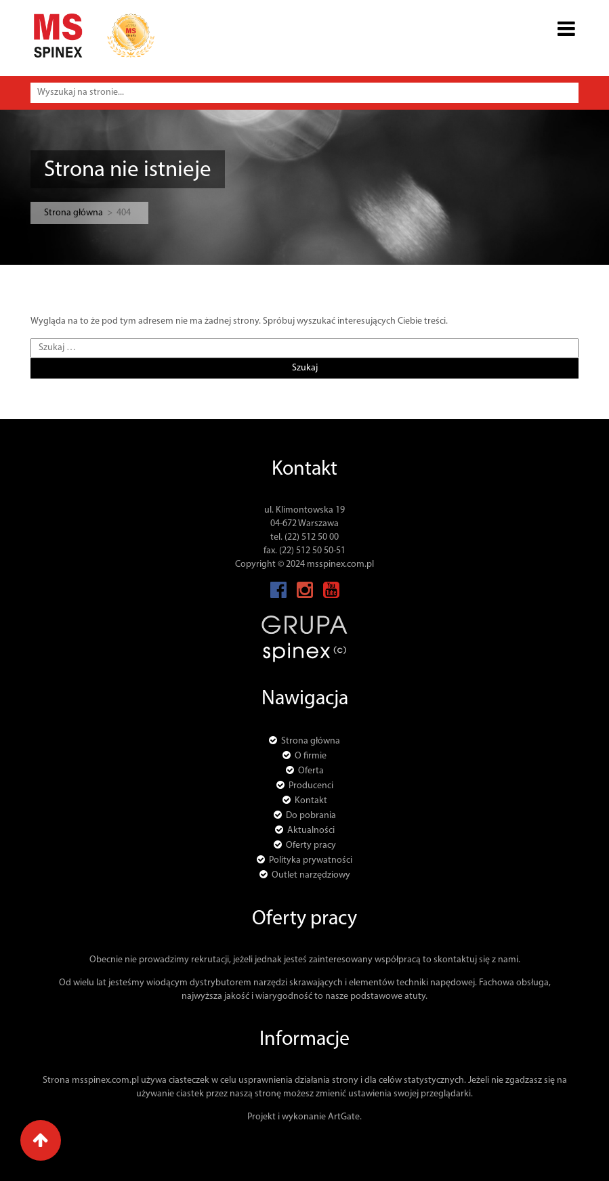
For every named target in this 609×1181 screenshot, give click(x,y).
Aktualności (311, 830)
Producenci (311, 786)
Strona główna (73, 213)
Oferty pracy (311, 845)
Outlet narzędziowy (311, 875)
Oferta (311, 771)
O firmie (311, 756)
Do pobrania (311, 816)
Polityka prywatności (310, 860)
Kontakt (311, 801)
